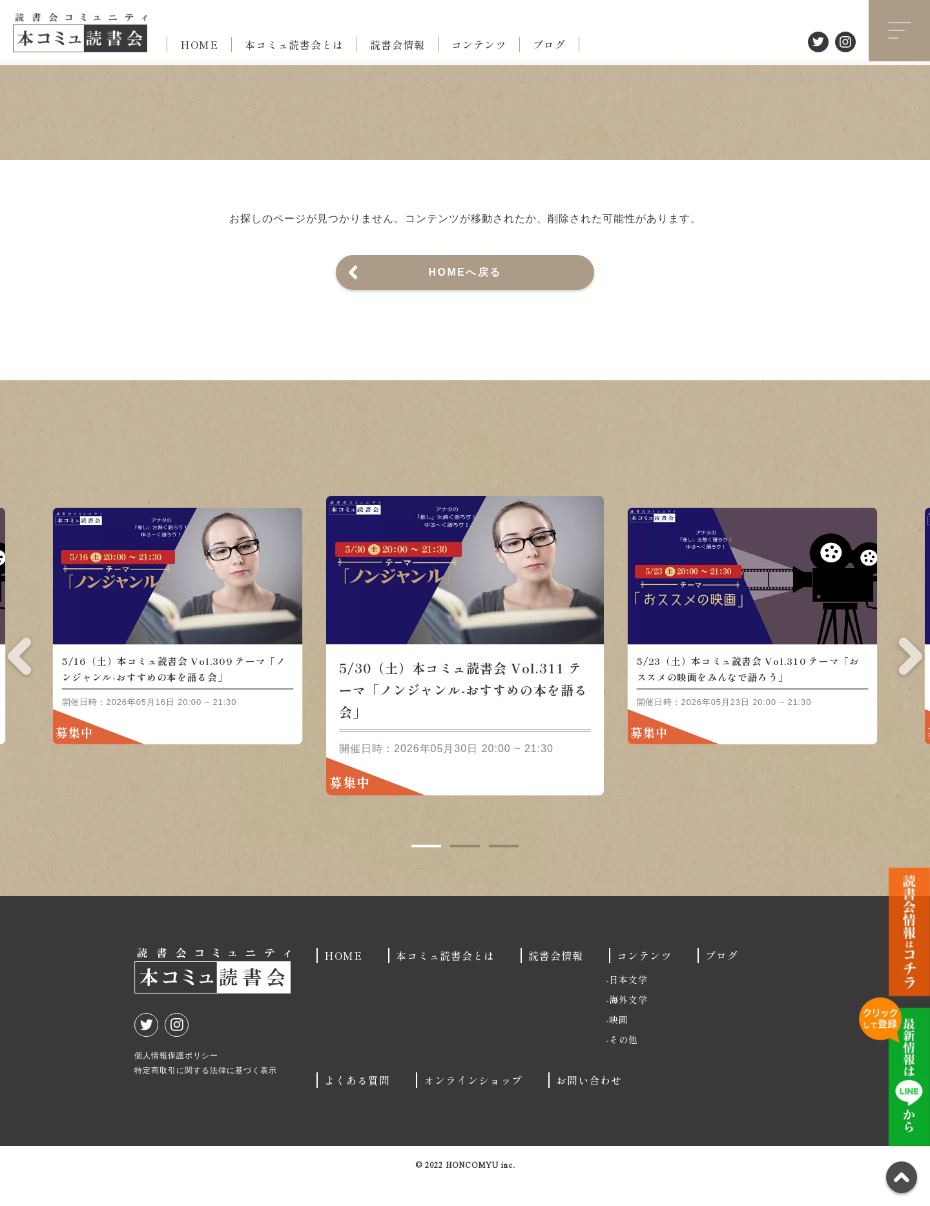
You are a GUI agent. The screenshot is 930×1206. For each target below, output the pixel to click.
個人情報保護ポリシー (176, 1078)
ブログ (549, 44)
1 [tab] (426, 869)
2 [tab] (465, 869)
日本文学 (628, 1002)
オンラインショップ (473, 1102)
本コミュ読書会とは (294, 44)
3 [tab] (504, 869)
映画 (618, 1042)
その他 (623, 1062)
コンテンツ (478, 44)
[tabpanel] (465, 668)
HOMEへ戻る (465, 272)
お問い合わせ (589, 1102)
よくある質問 (357, 1102)
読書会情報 (397, 44)
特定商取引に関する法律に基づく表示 (205, 1093)
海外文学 (628, 1022)
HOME (199, 44)
